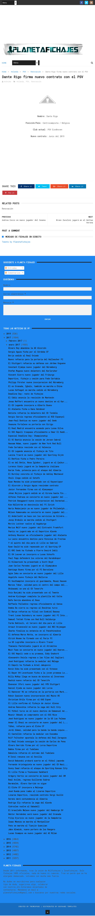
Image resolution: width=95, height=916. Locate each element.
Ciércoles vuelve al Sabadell (23, 807)
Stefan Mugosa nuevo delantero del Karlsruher (32, 371)
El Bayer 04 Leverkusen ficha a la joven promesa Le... (38, 673)
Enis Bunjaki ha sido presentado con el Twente (33, 593)
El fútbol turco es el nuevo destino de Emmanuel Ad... (38, 711)
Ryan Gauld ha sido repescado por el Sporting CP (34, 547)
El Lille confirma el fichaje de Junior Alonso (33, 704)
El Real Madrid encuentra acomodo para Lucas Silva (35, 428)
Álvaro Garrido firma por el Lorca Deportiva (32, 746)
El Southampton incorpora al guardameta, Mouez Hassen (37, 581)
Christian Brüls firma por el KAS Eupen (29, 700)
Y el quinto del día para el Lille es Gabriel (33, 543)
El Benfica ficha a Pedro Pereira (26, 459)
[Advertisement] (47, 25)
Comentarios (12, 273)
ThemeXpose (35, 907)
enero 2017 (15, 345)
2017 (9, 338)
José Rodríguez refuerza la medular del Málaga (33, 662)
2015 (9, 843)
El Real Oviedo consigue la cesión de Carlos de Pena (36, 742)
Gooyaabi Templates (67, 907)
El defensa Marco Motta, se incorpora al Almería (34, 635)
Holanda (14, 72)
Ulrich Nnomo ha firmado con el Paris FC (30, 639)
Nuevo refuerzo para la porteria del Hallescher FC (35, 360)
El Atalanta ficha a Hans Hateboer (26, 409)
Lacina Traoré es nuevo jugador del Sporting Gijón (36, 455)
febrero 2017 (16, 341)
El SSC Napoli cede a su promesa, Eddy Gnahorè (33, 654)
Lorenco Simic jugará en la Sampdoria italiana (33, 467)
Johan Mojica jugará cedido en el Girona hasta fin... (37, 493)
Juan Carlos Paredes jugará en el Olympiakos (32, 566)
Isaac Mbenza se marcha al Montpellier (29, 822)
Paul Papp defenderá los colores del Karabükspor (34, 558)
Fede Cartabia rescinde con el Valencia (29, 448)
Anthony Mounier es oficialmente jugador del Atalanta (37, 535)
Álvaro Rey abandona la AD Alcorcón (27, 348)
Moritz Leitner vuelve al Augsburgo (27, 524)
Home (4, 63)
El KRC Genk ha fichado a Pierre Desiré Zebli (33, 551)
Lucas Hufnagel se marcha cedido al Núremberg (33, 390)
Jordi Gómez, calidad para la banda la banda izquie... (38, 730)
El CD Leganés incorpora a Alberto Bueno (30, 406)
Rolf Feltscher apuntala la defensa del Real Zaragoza (37, 738)
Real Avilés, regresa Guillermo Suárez (29, 780)
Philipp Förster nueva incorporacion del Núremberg (35, 383)
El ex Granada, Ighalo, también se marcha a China (35, 386)
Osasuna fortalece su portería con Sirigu (30, 425)
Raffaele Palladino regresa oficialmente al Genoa (35, 604)
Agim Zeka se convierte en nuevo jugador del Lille (35, 574)
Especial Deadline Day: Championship (28, 436)
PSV (24, 72)
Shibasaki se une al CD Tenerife (25, 589)
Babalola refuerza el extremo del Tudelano (31, 753)
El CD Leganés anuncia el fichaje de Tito (30, 451)
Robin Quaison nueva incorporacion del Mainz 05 (34, 696)
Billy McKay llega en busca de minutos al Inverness (36, 677)
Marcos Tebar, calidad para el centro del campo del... (38, 585)
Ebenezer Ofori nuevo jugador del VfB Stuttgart (34, 684)
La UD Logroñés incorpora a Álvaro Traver (30, 642)
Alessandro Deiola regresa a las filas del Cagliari (36, 658)
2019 (9, 334)
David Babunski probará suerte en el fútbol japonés (36, 761)
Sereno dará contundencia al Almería (27, 799)
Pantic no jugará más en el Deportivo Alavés (32, 532)
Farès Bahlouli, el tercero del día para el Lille (35, 623)
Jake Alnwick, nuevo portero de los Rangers (31, 830)
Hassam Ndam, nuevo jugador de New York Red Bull (34, 444)
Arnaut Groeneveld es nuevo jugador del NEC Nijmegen (37, 627)
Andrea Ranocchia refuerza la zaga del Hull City (34, 707)
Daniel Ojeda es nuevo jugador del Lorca (30, 688)
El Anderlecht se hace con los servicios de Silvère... (37, 516)
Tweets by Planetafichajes (16, 242)
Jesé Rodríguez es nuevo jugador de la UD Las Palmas (37, 719)
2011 (9, 858)
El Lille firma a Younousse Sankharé (28, 772)
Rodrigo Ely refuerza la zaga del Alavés (30, 803)
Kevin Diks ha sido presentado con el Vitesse (32, 669)
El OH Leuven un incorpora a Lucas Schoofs (31, 554)
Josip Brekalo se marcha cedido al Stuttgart (32, 520)
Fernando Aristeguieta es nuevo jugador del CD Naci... (38, 765)
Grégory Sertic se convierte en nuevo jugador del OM (37, 776)
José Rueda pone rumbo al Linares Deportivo (31, 791)
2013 (9, 851)
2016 (9, 839)
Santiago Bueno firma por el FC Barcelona (30, 570)
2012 (9, 854)
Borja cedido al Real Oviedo (23, 356)
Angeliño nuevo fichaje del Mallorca (27, 577)
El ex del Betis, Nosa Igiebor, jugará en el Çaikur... (38, 463)
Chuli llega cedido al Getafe (24, 478)
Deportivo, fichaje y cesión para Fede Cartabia (34, 379)
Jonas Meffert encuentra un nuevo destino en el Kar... (37, 402)
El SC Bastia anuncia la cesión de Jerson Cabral (34, 440)
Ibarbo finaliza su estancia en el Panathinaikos (34, 631)
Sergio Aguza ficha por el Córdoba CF (28, 352)
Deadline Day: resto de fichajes (25, 394)
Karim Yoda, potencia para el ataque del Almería (34, 470)
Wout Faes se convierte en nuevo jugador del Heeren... (38, 650)
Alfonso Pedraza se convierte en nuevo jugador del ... (38, 497)
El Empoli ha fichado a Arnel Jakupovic (29, 665)
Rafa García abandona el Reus (24, 600)
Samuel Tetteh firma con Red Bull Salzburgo (32, 619)
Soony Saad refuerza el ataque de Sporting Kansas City (37, 768)
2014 (9, 847)
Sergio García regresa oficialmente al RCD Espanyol (36, 417)
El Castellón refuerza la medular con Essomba (33, 734)
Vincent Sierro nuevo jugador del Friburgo (31, 375)
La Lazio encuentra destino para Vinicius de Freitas (37, 539)
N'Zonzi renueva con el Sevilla (25, 757)
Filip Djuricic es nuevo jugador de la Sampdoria (34, 818)
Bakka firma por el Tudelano (23, 749)
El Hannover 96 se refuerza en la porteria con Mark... (37, 692)
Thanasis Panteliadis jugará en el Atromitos (32, 646)
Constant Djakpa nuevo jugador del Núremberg (32, 367)
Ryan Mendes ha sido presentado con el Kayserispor (35, 482)
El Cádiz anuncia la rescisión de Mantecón (31, 398)
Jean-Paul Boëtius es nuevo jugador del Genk (32, 421)
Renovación (36, 72)
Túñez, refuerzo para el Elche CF (26, 726)
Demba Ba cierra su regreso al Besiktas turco (32, 608)
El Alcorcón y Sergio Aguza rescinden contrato (33, 486)
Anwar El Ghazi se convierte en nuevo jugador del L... (38, 723)
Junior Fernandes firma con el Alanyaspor (30, 490)
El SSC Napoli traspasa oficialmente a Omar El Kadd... (38, 432)
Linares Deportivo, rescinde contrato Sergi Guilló (35, 795)
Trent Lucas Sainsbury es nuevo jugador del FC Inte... (38, 616)
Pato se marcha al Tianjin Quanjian (27, 826)
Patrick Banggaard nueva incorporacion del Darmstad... (38, 501)
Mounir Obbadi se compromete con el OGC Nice (32, 715)
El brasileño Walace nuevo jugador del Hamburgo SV (35, 810)
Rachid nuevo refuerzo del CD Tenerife (29, 681)
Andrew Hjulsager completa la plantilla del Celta (35, 596)
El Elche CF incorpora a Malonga (25, 788)
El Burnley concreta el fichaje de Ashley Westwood (35, 474)
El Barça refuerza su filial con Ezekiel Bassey (34, 612)
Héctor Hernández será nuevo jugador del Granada (34, 814)
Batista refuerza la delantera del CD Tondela (32, 413)
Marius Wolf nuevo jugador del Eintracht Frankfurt (35, 528)
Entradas (11, 268)
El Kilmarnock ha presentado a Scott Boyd (30, 562)
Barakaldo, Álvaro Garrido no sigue (27, 784)
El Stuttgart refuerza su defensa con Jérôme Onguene (36, 363)
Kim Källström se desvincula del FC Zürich (31, 505)
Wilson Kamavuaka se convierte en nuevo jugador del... (38, 512)
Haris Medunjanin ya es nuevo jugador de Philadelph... (38, 509)
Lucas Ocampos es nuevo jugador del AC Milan (32, 833)
